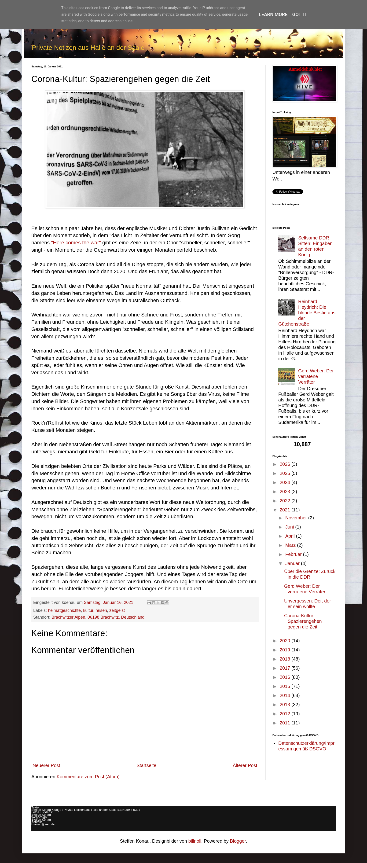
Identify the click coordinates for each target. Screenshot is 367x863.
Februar (294, 554)
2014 (285, 695)
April (290, 536)
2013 (285, 704)
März (291, 545)
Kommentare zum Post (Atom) (88, 776)
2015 (285, 686)
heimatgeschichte (64, 610)
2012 (285, 713)
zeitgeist (117, 610)
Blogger (238, 841)
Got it (299, 14)
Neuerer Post (46, 765)
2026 (285, 464)
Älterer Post (245, 765)
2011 (285, 722)
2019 (285, 649)
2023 (285, 491)
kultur (88, 610)
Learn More (273, 14)
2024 (285, 482)
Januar (293, 563)
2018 (285, 658)
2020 (285, 640)
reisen (101, 610)
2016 (285, 677)
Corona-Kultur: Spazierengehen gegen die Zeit (303, 621)
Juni (290, 526)
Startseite (146, 765)
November (296, 517)
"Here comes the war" (76, 243)
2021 (285, 509)
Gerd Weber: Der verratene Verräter (316, 376)
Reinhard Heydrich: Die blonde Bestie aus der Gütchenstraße (306, 313)
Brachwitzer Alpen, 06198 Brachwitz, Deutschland (97, 617)
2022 (285, 500)
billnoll (194, 841)
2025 (285, 473)
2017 (285, 668)
